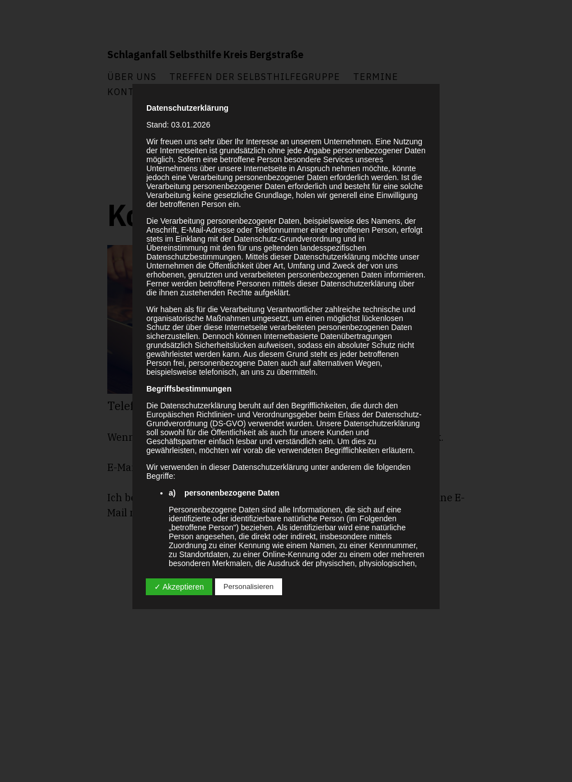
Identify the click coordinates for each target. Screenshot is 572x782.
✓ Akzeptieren (179, 586)
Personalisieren (248, 586)
